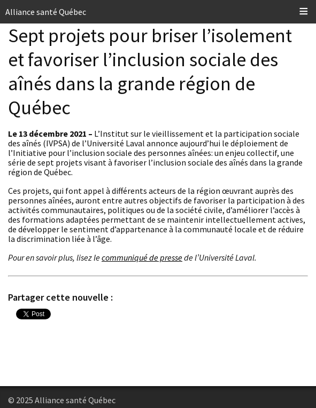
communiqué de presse (142, 257)
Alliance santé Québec (45, 11)
